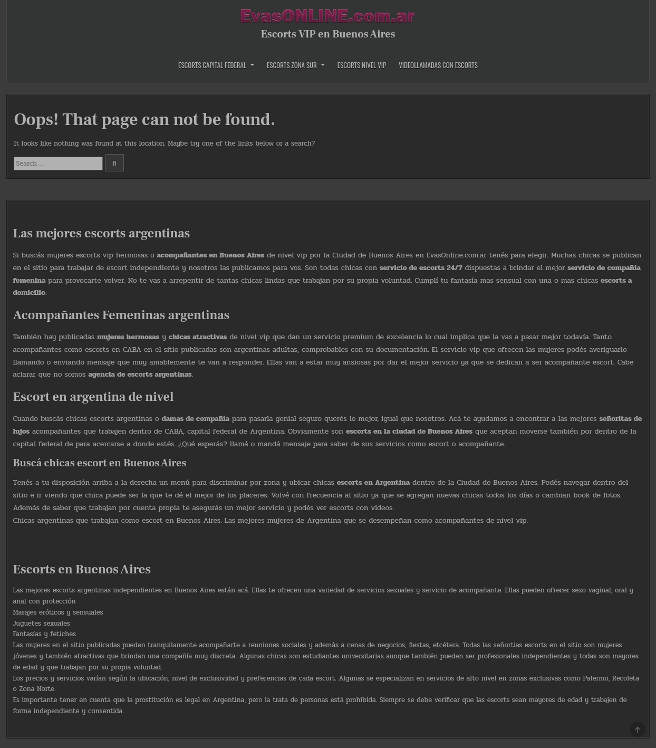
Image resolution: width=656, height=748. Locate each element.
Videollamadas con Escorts (438, 65)
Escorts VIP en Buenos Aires (328, 34)
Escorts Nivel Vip (361, 65)
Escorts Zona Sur (292, 65)
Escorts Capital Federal (212, 65)
